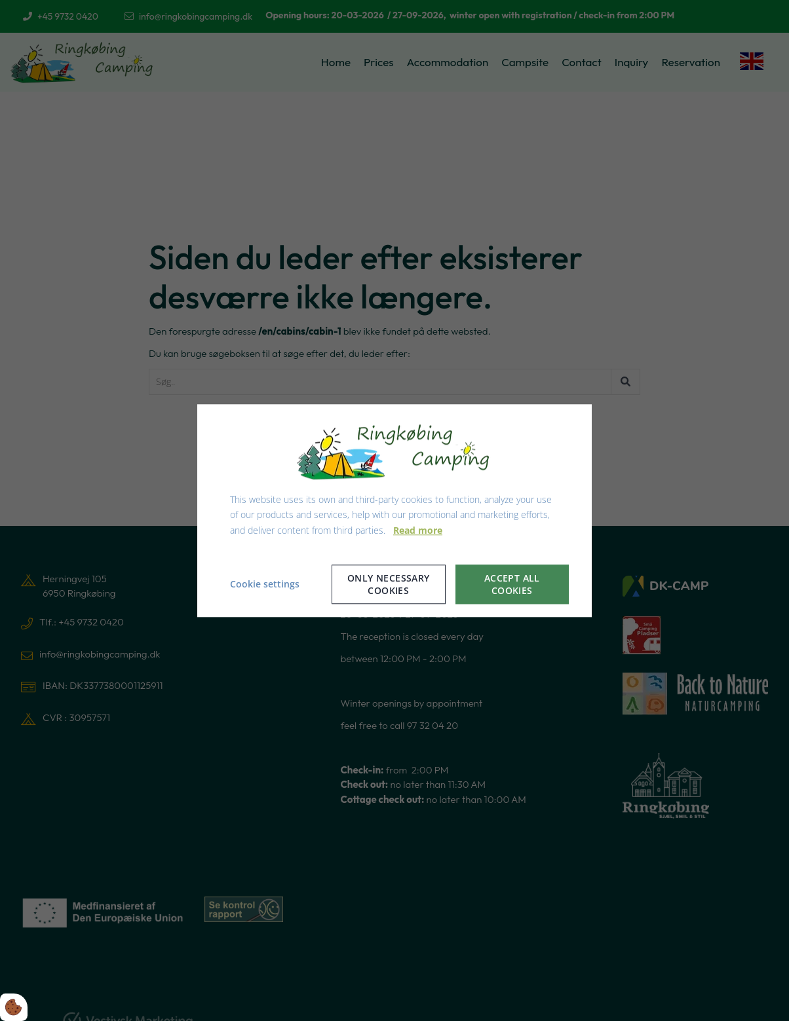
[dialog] (394, 510)
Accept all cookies (512, 584)
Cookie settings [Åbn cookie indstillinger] (264, 584)
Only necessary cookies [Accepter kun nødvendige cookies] (388, 584)
